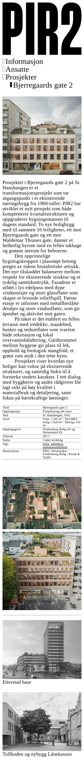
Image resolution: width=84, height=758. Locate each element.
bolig (46, 444)
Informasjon (24, 61)
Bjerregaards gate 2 (43, 85)
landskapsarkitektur (55, 447)
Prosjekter (21, 77)
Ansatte (17, 69)
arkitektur (57, 444)
